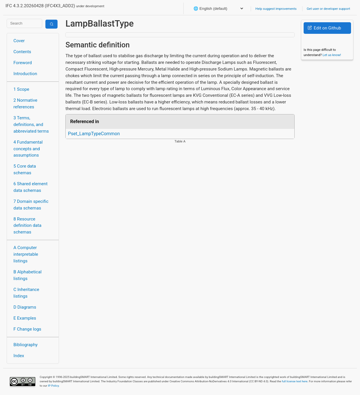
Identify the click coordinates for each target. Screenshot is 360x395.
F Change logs (27, 329)
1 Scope (21, 89)
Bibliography (26, 344)
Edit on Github (324, 28)
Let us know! (332, 55)
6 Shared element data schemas (31, 187)
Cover (19, 40)
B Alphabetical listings (28, 275)
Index (19, 355)
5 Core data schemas (25, 169)
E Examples (25, 318)
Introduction (25, 73)
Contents (22, 51)
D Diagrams (25, 307)
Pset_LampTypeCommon (94, 133)
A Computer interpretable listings (26, 254)
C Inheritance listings (26, 293)
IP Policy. (54, 385)
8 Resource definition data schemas (28, 225)
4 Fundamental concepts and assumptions (28, 149)
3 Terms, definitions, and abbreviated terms (31, 124)
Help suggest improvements (275, 9)
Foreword (23, 62)
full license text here (295, 381)
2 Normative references (26, 104)
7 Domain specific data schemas (31, 205)
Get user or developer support (328, 9)
